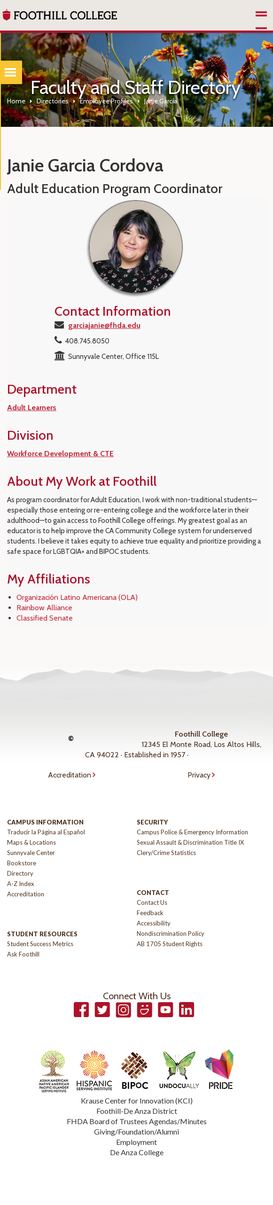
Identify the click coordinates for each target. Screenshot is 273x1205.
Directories (53, 101)
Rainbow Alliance (44, 607)
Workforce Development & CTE (60, 453)
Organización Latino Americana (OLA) (77, 597)
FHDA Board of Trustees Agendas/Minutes (137, 1121)
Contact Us (152, 902)
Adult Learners (31, 407)
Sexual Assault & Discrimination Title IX (190, 842)
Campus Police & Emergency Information (192, 832)
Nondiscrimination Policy (170, 933)
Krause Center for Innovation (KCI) (137, 1100)
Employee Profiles (106, 101)
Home (16, 101)
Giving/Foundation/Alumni (136, 1131)
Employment (136, 1141)
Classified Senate (44, 618)
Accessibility (154, 923)
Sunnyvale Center (31, 852)
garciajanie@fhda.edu (104, 325)
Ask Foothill (23, 954)
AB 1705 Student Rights (170, 944)
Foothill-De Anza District (136, 1110)
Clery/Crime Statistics (166, 852)
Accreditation (69, 774)
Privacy (199, 774)
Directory (20, 873)
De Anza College (137, 1152)
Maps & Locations (31, 842)
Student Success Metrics (40, 944)
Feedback (150, 913)
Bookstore (21, 863)
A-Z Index (20, 883)
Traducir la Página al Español (46, 832)
